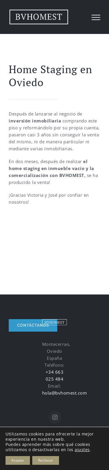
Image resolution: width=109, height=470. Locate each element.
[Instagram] (55, 417)
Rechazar (45, 460)
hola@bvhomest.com (64, 393)
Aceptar (17, 460)
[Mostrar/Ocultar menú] (96, 17)
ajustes (82, 449)
